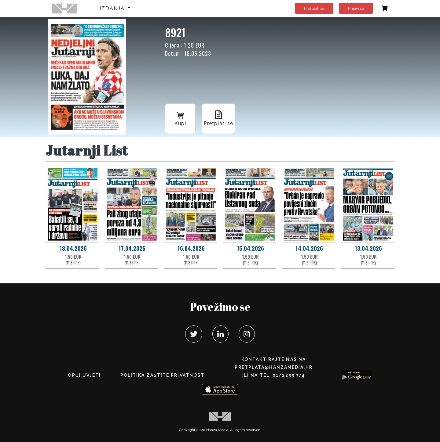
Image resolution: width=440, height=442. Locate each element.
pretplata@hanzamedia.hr (273, 367)
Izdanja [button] (113, 8)
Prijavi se (356, 8)
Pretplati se (314, 8)
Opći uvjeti (84, 375)
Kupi (180, 118)
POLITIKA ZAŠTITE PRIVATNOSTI (163, 375)
